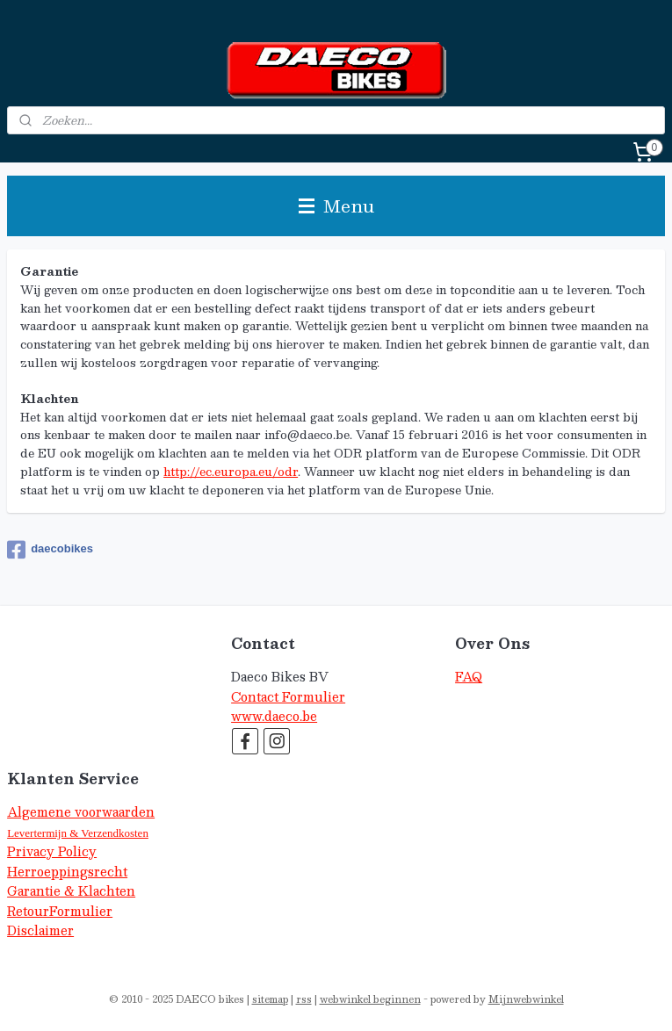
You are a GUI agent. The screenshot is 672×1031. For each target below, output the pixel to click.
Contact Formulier (288, 697)
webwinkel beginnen (370, 999)
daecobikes (50, 549)
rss (304, 999)
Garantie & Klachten (71, 891)
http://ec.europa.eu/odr (230, 471)
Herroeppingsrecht (67, 872)
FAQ (468, 677)
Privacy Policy (52, 851)
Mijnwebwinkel (526, 999)
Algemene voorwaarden (81, 812)
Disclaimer (40, 930)
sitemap (270, 999)
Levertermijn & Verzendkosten (77, 833)
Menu (336, 205)
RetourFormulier (59, 911)
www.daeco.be (274, 716)
